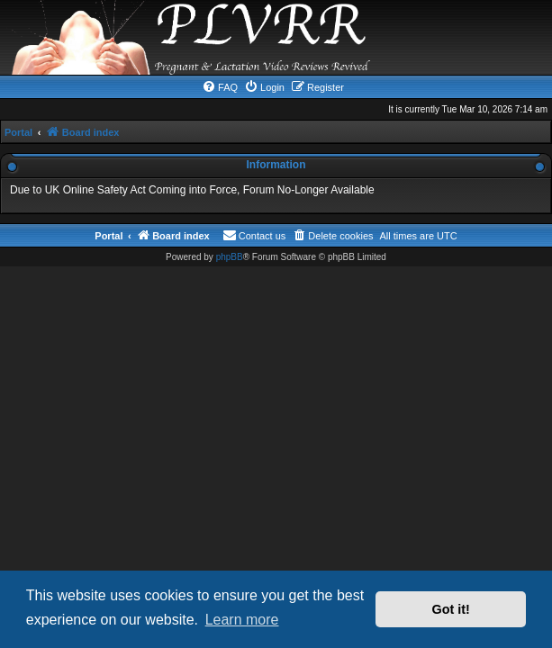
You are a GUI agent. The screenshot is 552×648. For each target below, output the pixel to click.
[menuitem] (220, 87)
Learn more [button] (242, 619)
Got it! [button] (451, 609)
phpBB (229, 257)
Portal (18, 132)
